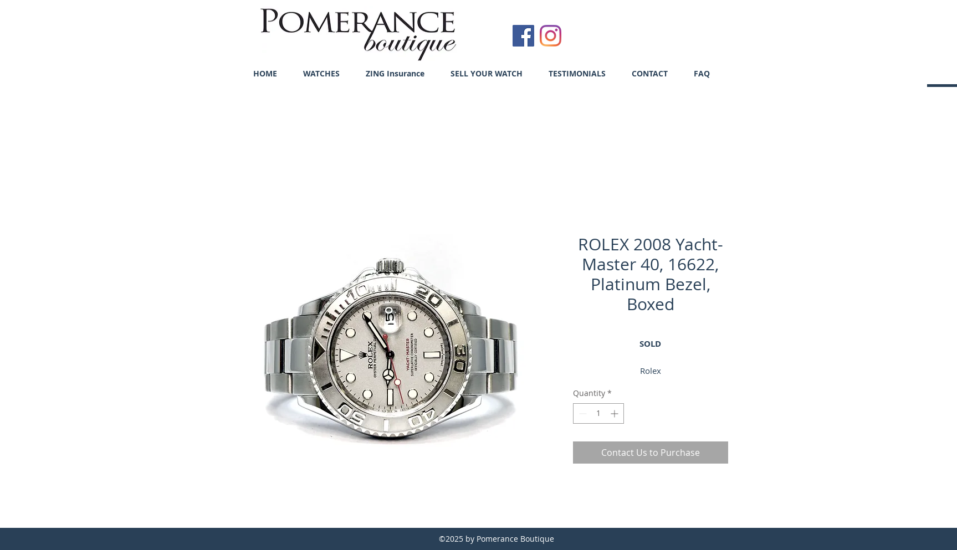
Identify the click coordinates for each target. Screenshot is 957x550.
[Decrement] (581, 413)
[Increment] (615, 413)
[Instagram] (550, 36)
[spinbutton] (598, 413)
